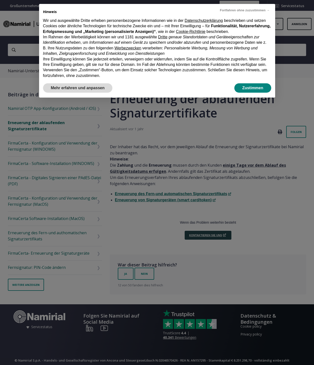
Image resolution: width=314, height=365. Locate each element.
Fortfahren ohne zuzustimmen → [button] (244, 10)
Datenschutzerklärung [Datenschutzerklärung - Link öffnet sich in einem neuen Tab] (204, 20)
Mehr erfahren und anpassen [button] (78, 88)
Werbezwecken (127, 48)
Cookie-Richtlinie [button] (190, 31)
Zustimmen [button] (252, 88)
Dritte (162, 37)
